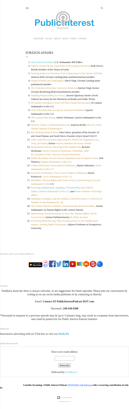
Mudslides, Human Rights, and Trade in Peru (53, 180)
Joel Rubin (42, 143)
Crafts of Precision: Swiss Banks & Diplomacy (53, 165)
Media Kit (63, 333)
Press (73, 38)
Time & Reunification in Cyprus (47, 110)
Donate (82, 38)
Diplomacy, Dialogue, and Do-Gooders (50, 198)
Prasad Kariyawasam (80, 102)
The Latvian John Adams (43, 117)
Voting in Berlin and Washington (47, 80)
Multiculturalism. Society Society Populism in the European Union (64, 158)
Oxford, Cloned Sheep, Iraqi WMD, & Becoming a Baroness (60, 65)
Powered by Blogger (64, 397)
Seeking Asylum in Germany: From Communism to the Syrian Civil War (66, 73)
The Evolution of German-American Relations (54, 88)
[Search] (102, 7)
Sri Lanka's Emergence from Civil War (50, 102)
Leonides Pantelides (74, 110)
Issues (48, 38)
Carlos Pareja (83, 180)
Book (66, 38)
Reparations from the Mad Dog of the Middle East (56, 147)
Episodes (39, 38)
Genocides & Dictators (42, 62)
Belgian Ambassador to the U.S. (56, 161)
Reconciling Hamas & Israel (44, 132)
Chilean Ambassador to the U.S (54, 191)
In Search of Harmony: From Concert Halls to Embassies (59, 173)
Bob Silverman (78, 198)
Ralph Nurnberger (57, 224)
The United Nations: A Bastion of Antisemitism (54, 206)
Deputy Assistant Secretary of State (73, 143)
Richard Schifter (87, 206)
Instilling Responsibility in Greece (48, 95)
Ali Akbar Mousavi (79, 217)
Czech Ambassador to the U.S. (57, 176)
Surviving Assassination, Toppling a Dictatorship (55, 187)
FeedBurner (71, 372)
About (57, 38)
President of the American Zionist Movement (57, 154)
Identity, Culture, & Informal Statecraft (50, 124)
